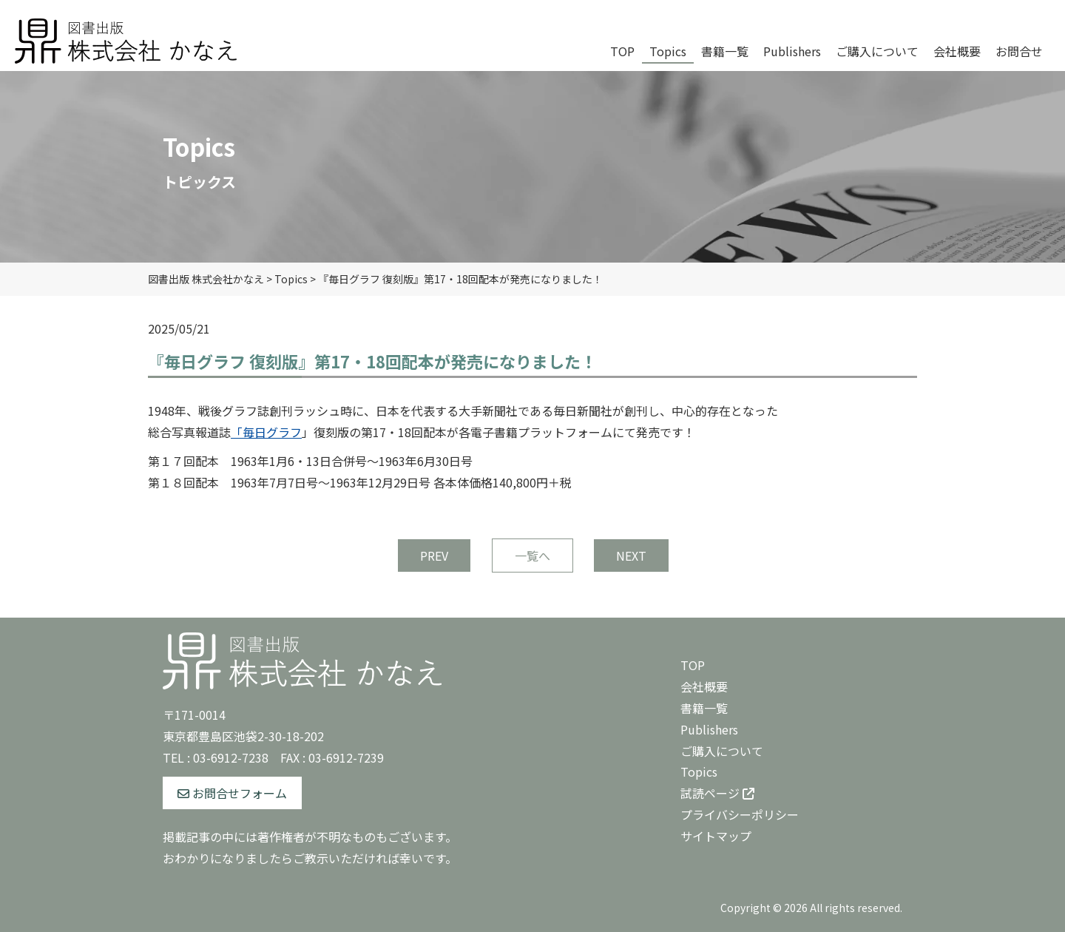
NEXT (631, 555)
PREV (434, 555)
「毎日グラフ (266, 432)
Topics (698, 771)
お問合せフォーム (232, 793)
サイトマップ (715, 836)
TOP (692, 665)
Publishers (709, 729)
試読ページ (717, 793)
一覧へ (532, 555)
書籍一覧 (704, 708)
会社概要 (704, 686)
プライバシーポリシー (739, 814)
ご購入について (721, 751)
